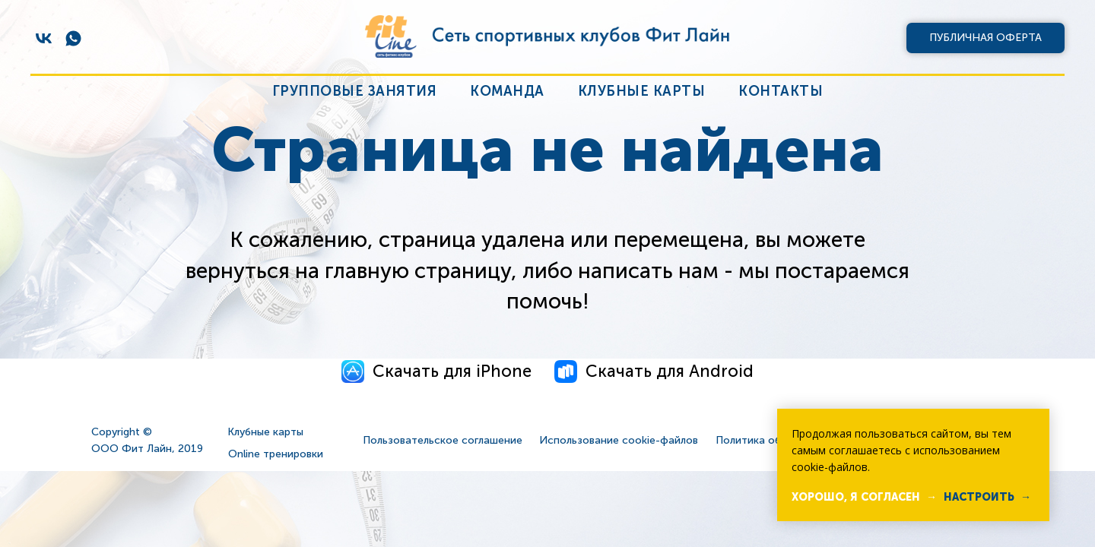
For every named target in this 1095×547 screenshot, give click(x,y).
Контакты (780, 91)
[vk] (43, 38)
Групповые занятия (354, 91)
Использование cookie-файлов (618, 440)
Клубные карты (642, 91)
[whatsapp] (73, 38)
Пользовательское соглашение (442, 440)
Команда (507, 91)
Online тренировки (275, 453)
